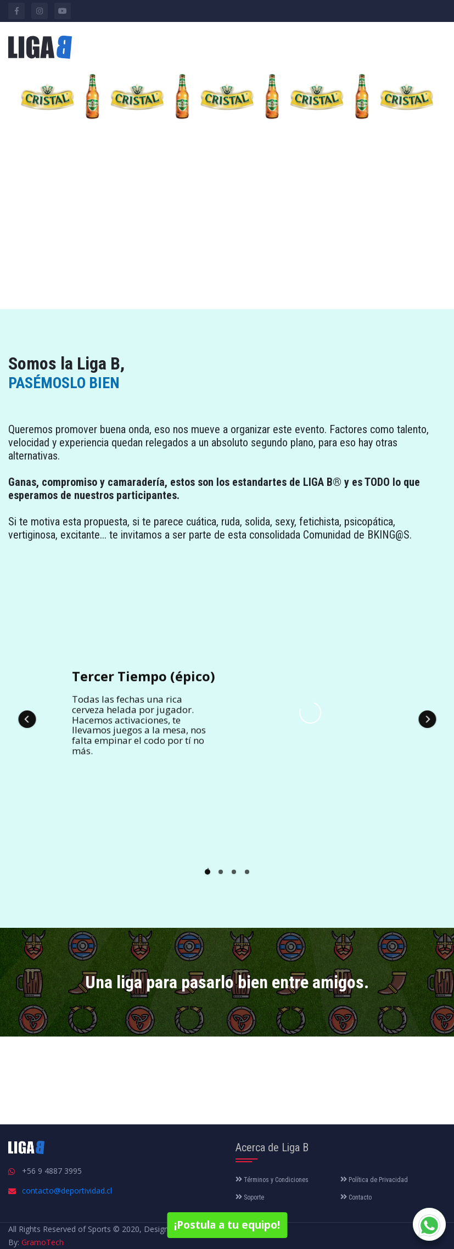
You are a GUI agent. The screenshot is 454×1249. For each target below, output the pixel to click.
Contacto (356, 1197)
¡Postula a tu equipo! (227, 1224)
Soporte (250, 1197)
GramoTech (42, 1242)
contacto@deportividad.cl (67, 1190)
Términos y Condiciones (272, 1180)
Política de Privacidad (374, 1180)
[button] (27, 719)
